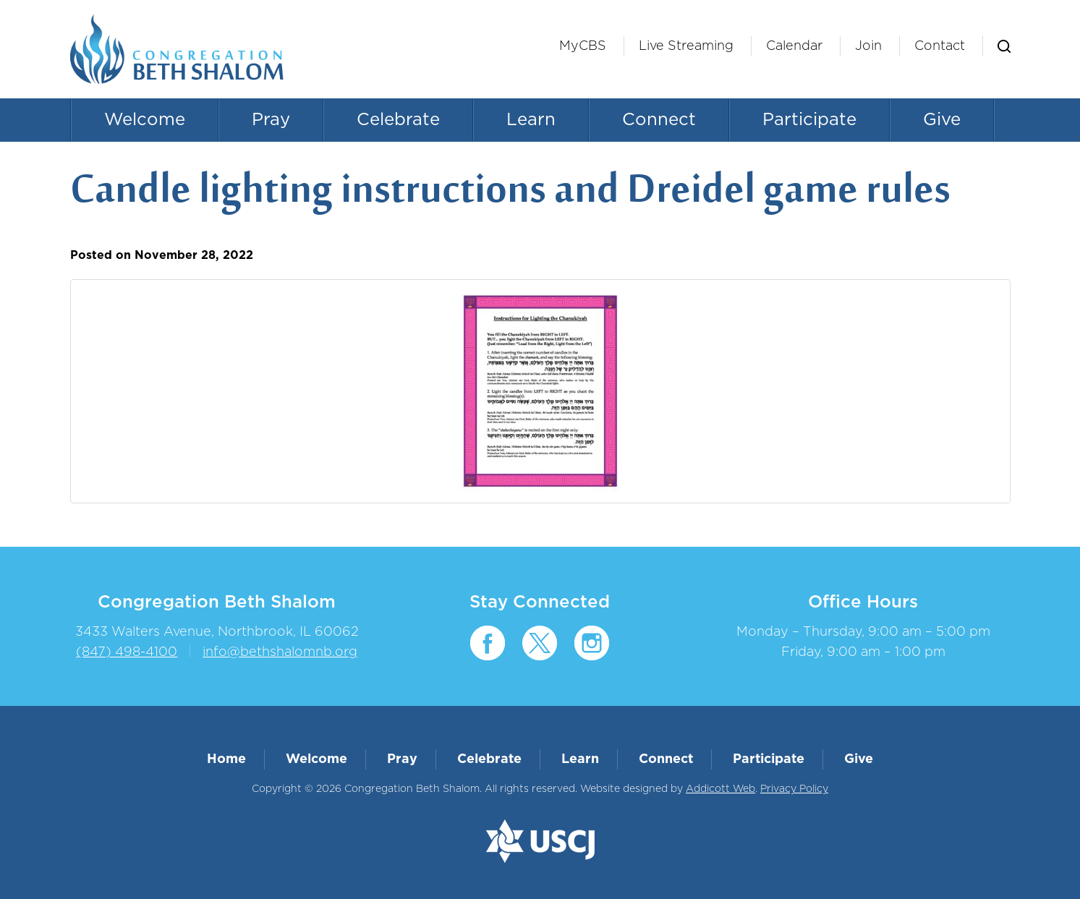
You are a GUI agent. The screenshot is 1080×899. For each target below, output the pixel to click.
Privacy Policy (794, 789)
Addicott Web (720, 789)
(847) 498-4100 (126, 652)
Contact (939, 46)
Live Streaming (686, 46)
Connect (659, 120)
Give (942, 120)
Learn (531, 120)
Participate (809, 120)
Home (226, 759)
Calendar (794, 46)
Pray (271, 120)
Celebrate (398, 120)
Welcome (144, 120)
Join (868, 46)
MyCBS (582, 46)
